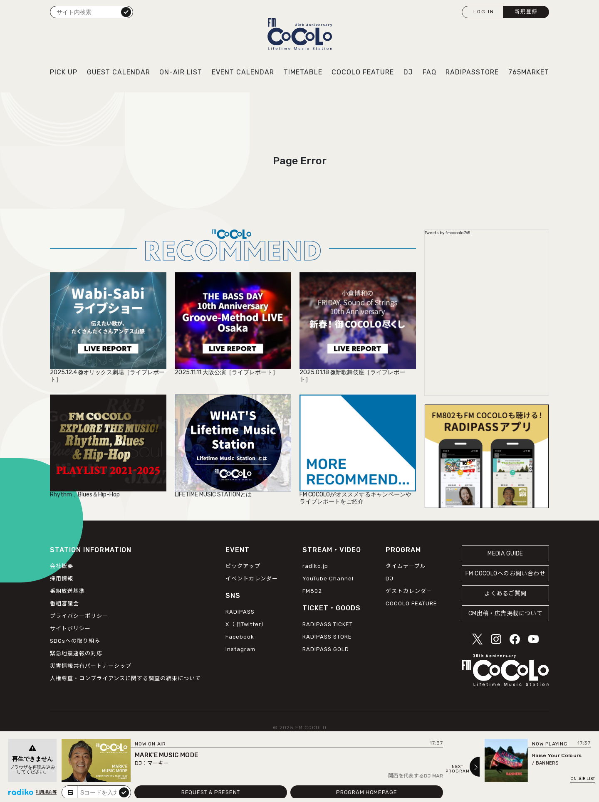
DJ (408, 72)
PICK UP (63, 72)
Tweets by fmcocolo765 (447, 232)
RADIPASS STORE (327, 637)
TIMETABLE (303, 72)
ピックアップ (242, 566)
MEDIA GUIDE (505, 553)
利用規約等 (46, 792)
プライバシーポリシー (79, 616)
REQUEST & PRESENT (210, 792)
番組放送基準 (67, 591)
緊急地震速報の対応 (76, 653)
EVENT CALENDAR (243, 72)
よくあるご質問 (505, 593)
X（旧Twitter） (246, 624)
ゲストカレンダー (409, 591)
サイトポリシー (70, 628)
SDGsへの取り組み (75, 641)
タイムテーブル (406, 566)
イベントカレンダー (251, 578)
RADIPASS (240, 612)
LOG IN (483, 12)
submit (124, 792)
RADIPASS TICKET (327, 624)
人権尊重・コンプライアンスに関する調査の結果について (125, 678)
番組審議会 (64, 603)
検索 (126, 11)
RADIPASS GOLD (325, 649)
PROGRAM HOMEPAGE (366, 792)
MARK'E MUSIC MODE (166, 755)
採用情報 (61, 578)
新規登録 (526, 12)
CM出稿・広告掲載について (505, 613)
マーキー (158, 763)
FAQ (429, 72)
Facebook (239, 637)
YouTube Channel (328, 578)
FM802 (312, 591)
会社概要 (61, 566)
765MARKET (528, 72)
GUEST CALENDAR (118, 72)
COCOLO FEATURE (363, 72)
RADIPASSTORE (472, 72)
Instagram (240, 649)
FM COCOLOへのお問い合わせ (505, 573)
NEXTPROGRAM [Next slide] (458, 769)
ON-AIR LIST (180, 72)
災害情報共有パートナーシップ (90, 666)
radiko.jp (315, 566)
